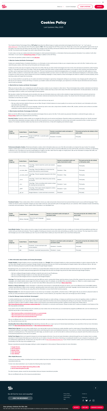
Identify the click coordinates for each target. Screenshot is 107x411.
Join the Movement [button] (20, 398)
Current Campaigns (71, 6)
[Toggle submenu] (63, 7)
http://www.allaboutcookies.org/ (54, 339)
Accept (76, 407)
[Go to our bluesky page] (86, 400)
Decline (85, 407)
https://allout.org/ (12, 47)
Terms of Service (67, 395)
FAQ (65, 399)
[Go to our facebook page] (83, 400)
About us (60, 7)
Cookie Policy (67, 397)
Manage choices (96, 407)
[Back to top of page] (95, 388)
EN (103, 2)
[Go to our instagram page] (93, 400)
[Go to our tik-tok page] (90, 400)
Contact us (84, 394)
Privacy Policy (67, 394)
